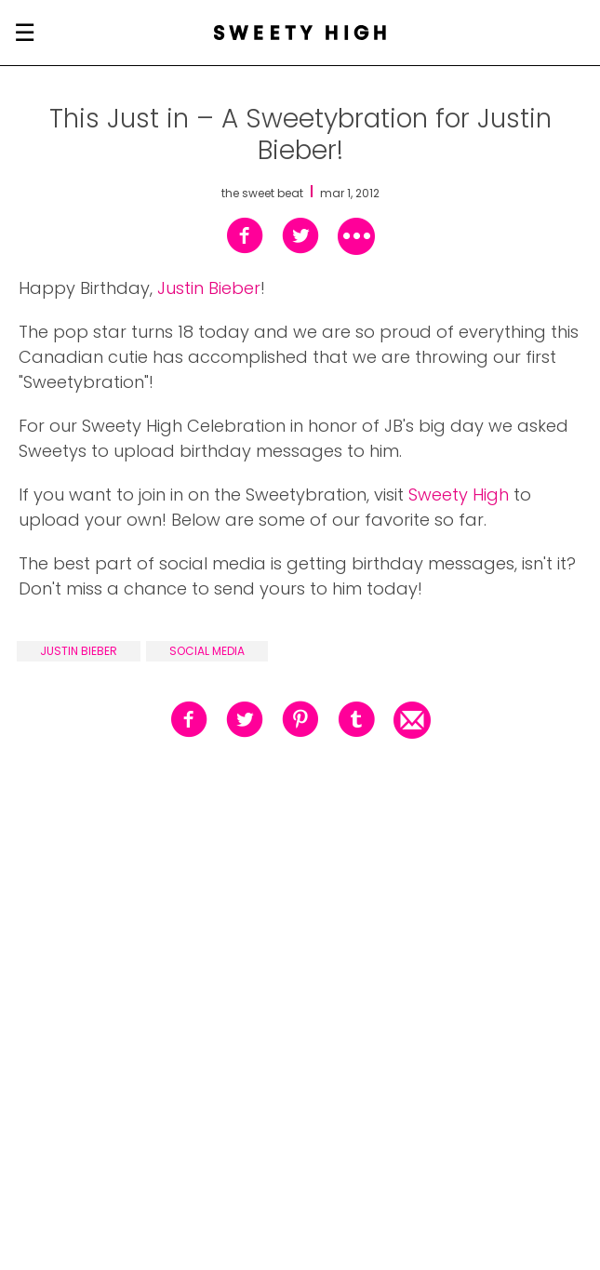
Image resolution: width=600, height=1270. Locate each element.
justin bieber (78, 651)
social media (207, 651)
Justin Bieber (208, 288)
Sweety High (458, 494)
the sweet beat (262, 193)
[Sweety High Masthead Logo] (300, 32)
